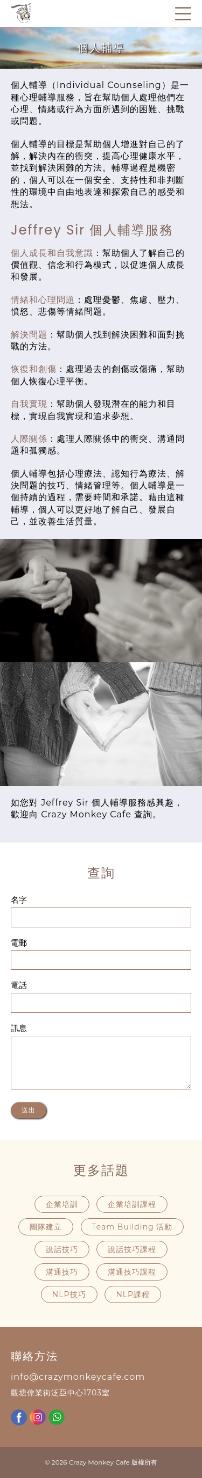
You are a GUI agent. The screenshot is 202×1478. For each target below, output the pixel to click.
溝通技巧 (62, 1272)
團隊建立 (46, 1227)
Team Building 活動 (132, 1227)
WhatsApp (56, 1417)
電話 (19, 985)
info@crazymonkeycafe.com (78, 1377)
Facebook (19, 1417)
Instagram (38, 1417)
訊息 (19, 1028)
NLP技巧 (69, 1294)
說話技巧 (62, 1249)
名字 (19, 900)
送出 (29, 1110)
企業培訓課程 (132, 1204)
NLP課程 (133, 1294)
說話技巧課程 (132, 1249)
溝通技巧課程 (132, 1272)
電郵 (19, 943)
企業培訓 (62, 1204)
